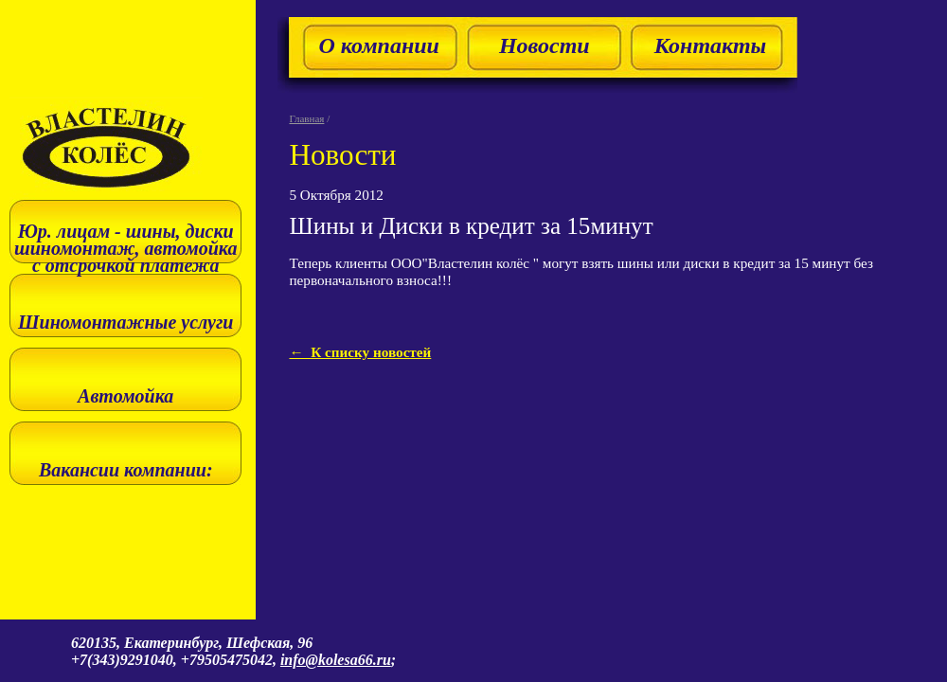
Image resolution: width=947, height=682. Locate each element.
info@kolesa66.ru (335, 660)
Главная (306, 118)
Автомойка (125, 396)
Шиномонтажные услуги (125, 322)
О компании (378, 45)
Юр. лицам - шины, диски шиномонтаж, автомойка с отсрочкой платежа (125, 248)
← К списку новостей (360, 352)
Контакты (710, 45)
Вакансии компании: (126, 469)
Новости (544, 45)
